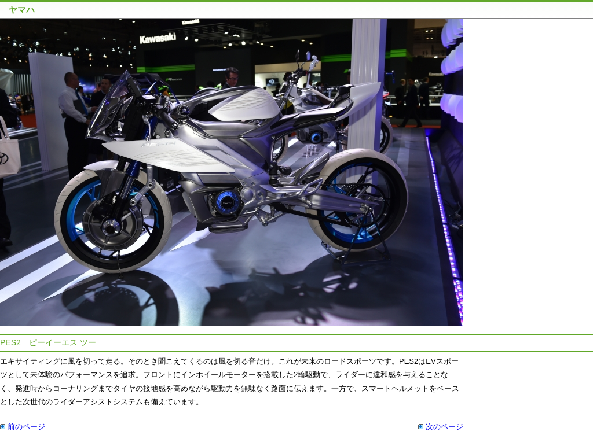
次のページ (444, 426)
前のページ (26, 426)
